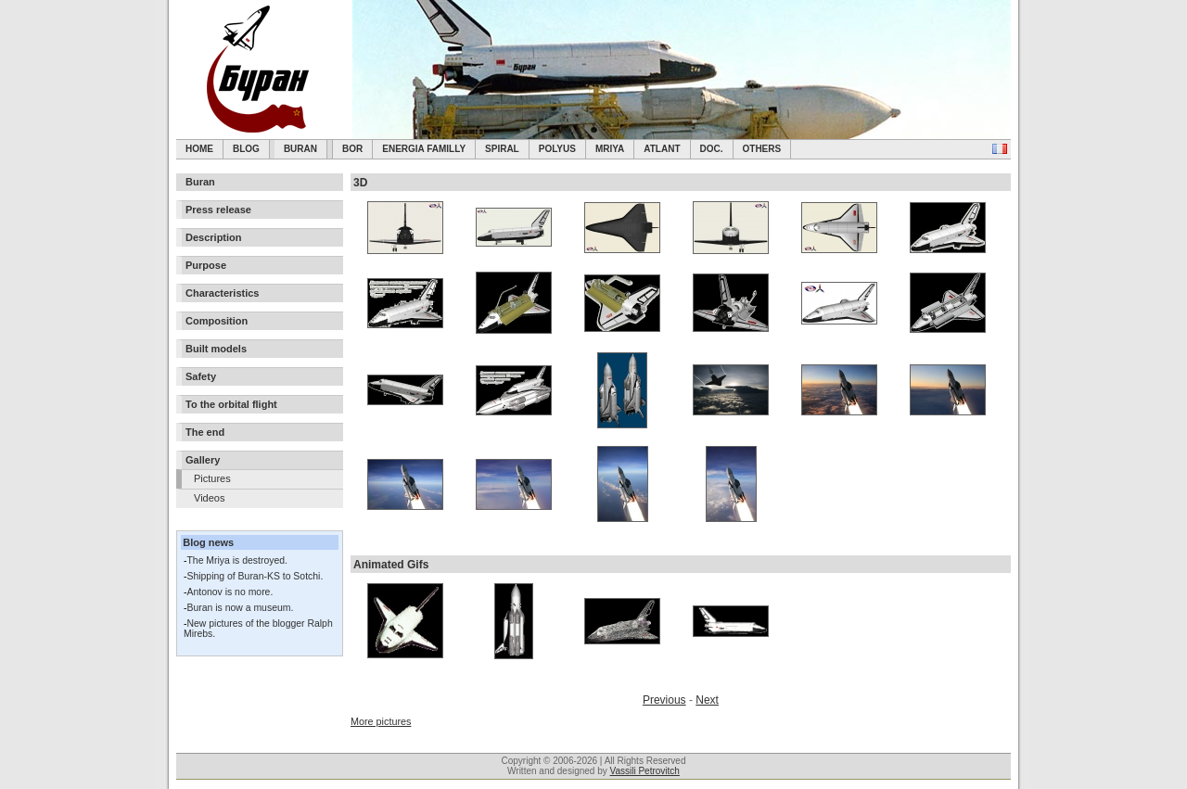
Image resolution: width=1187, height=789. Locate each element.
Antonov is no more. (229, 592)
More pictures (381, 721)
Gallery (202, 459)
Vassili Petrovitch (645, 771)
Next (707, 700)
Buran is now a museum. (239, 608)
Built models (216, 348)
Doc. (711, 149)
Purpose (205, 265)
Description (213, 237)
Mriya (609, 149)
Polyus (557, 149)
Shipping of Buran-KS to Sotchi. (254, 576)
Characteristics (222, 293)
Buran (300, 149)
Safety (200, 376)
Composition (216, 320)
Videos (209, 497)
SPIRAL (502, 149)
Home (199, 149)
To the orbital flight (231, 404)
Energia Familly (424, 149)
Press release (218, 209)
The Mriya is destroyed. (236, 560)
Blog (246, 149)
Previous (664, 700)
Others (762, 149)
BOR (352, 149)
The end (204, 432)
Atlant (662, 149)
